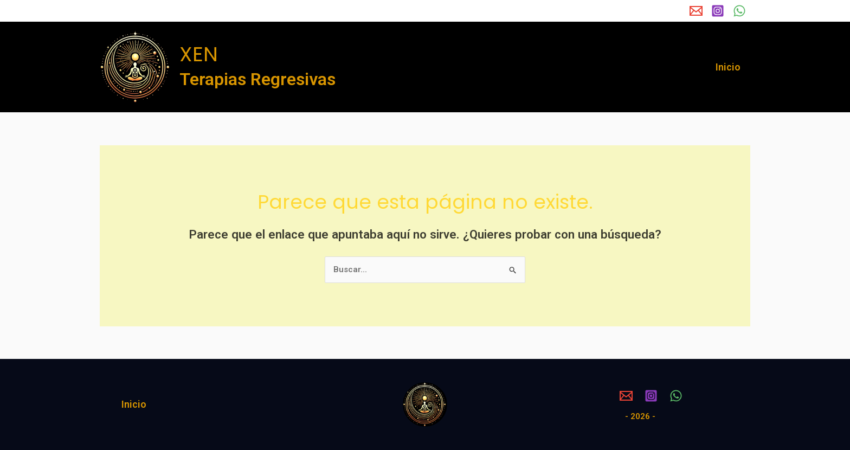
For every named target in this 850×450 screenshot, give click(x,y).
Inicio (728, 67)
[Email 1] (696, 11)
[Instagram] (718, 11)
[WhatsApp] (739, 11)
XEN (198, 54)
